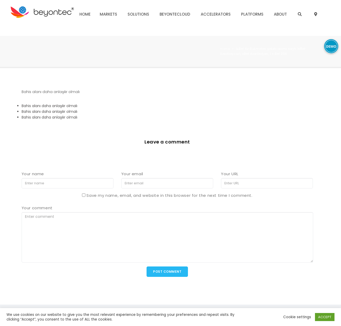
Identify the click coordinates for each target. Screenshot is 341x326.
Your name (33, 174)
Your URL (229, 174)
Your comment (37, 208)
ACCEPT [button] (324, 317)
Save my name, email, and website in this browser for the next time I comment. (169, 195)
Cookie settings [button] (297, 317)
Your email (132, 174)
